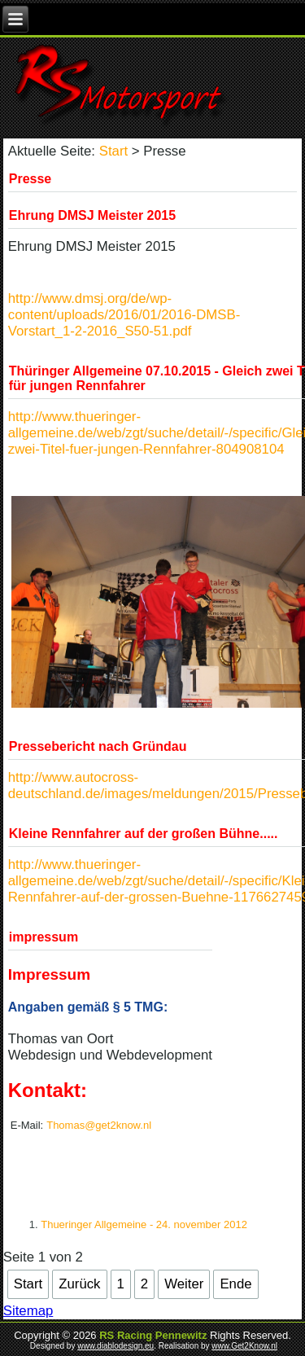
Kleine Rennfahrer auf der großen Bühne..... (143, 833)
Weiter (183, 1284)
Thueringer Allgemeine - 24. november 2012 (144, 1224)
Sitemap (28, 1311)
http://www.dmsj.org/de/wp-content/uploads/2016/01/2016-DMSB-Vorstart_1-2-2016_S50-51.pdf (124, 315)
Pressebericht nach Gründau (98, 746)
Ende (235, 1284)
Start (113, 151)
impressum (43, 937)
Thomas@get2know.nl (98, 1125)
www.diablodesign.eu (115, 1345)
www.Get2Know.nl (244, 1345)
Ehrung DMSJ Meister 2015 (92, 215)
